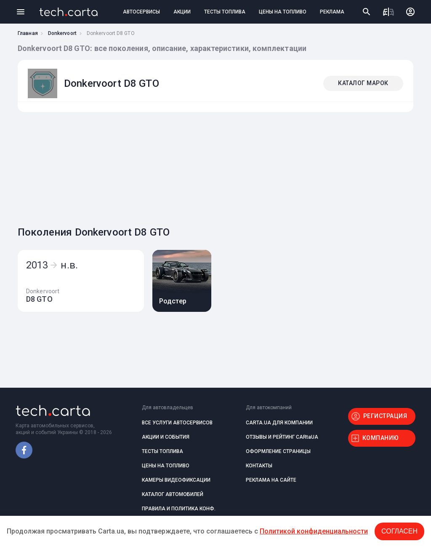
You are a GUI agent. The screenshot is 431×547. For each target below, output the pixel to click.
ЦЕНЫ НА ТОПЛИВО (282, 12)
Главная (28, 33)
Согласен (399, 531)
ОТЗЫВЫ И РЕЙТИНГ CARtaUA (282, 437)
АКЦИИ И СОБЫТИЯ (165, 437)
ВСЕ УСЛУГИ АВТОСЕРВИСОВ (177, 423)
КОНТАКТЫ (259, 466)
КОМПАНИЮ (380, 437)
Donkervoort (62, 33)
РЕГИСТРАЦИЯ (385, 416)
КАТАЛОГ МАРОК (363, 83)
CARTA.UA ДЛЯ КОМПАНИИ (279, 423)
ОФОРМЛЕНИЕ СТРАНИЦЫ (278, 451)
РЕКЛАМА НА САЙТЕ (271, 480)
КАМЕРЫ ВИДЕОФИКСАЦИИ (176, 480)
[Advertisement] (213, 167)
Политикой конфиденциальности (314, 531)
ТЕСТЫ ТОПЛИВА (224, 12)
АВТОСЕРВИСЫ (141, 12)
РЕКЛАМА (332, 12)
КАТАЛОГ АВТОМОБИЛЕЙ (172, 494)
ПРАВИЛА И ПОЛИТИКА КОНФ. (179, 509)
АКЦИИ (182, 12)
